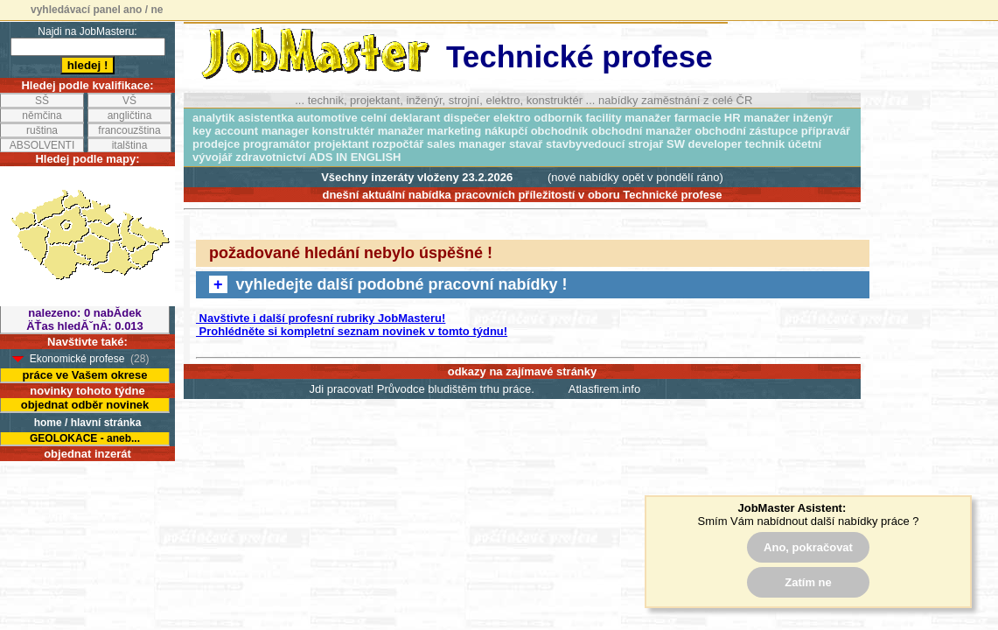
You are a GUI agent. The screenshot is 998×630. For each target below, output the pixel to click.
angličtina (130, 115)
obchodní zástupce (746, 130)
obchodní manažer (641, 130)
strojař (645, 143)
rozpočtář (397, 143)
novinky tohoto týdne (87, 390)
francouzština (129, 130)
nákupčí (506, 130)
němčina (41, 115)
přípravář (825, 130)
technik (765, 143)
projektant (341, 143)
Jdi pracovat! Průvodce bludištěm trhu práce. (422, 389)
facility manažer (629, 117)
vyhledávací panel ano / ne (97, 10)
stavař (525, 143)
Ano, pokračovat (808, 547)
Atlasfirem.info (604, 389)
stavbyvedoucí (585, 143)
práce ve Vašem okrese (84, 375)
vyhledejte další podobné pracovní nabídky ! (388, 284)
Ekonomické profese (77, 359)
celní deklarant (400, 117)
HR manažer (757, 117)
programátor (277, 143)
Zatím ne (808, 582)
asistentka (266, 117)
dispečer (466, 117)
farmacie (697, 117)
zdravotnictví (270, 157)
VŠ (129, 100)
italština (130, 145)
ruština (42, 130)
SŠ (42, 100)
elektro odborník (538, 117)
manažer (401, 130)
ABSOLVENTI (42, 145)
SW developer (704, 143)
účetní (804, 143)
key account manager (250, 130)
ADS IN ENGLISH (355, 157)
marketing (454, 130)
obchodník (560, 130)
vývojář (212, 157)
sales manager (466, 143)
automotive (327, 117)
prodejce (216, 143)
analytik (213, 117)
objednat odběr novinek (85, 404)
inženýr (813, 117)
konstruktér (343, 130)
